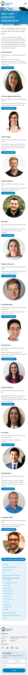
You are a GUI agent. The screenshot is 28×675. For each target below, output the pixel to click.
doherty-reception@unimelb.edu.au (18, 637)
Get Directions (4, 644)
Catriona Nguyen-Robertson (10, 583)
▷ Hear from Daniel (8, 193)
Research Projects (7, 570)
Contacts (5, 618)
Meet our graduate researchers (11, 578)
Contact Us (12, 640)
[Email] (14, 665)
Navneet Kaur (7, 596)
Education (6, 564)
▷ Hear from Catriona (9, 108)
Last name (17, 661)
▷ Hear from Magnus (8, 276)
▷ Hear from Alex (7, 67)
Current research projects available (13, 559)
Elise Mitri (6, 609)
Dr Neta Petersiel (8, 599)
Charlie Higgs (7, 585)
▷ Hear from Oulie (8, 444)
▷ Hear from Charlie (8, 152)
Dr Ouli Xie (6, 601)
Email (4, 665)
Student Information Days (9, 612)
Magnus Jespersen (8, 591)
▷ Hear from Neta (8, 404)
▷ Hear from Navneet (9, 359)
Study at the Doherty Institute (10, 567)
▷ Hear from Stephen (8, 529)
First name (5, 661)
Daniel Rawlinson (8, 588)
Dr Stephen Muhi (8, 607)
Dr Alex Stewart (7, 580)
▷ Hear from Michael (8, 316)
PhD (4, 572)
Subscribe (14, 670)
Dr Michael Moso (8, 593)
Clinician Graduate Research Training (11, 575)
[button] (25, 3)
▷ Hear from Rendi (8, 489)
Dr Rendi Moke (7, 604)
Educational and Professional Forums (12, 615)
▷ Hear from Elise (7, 235)
